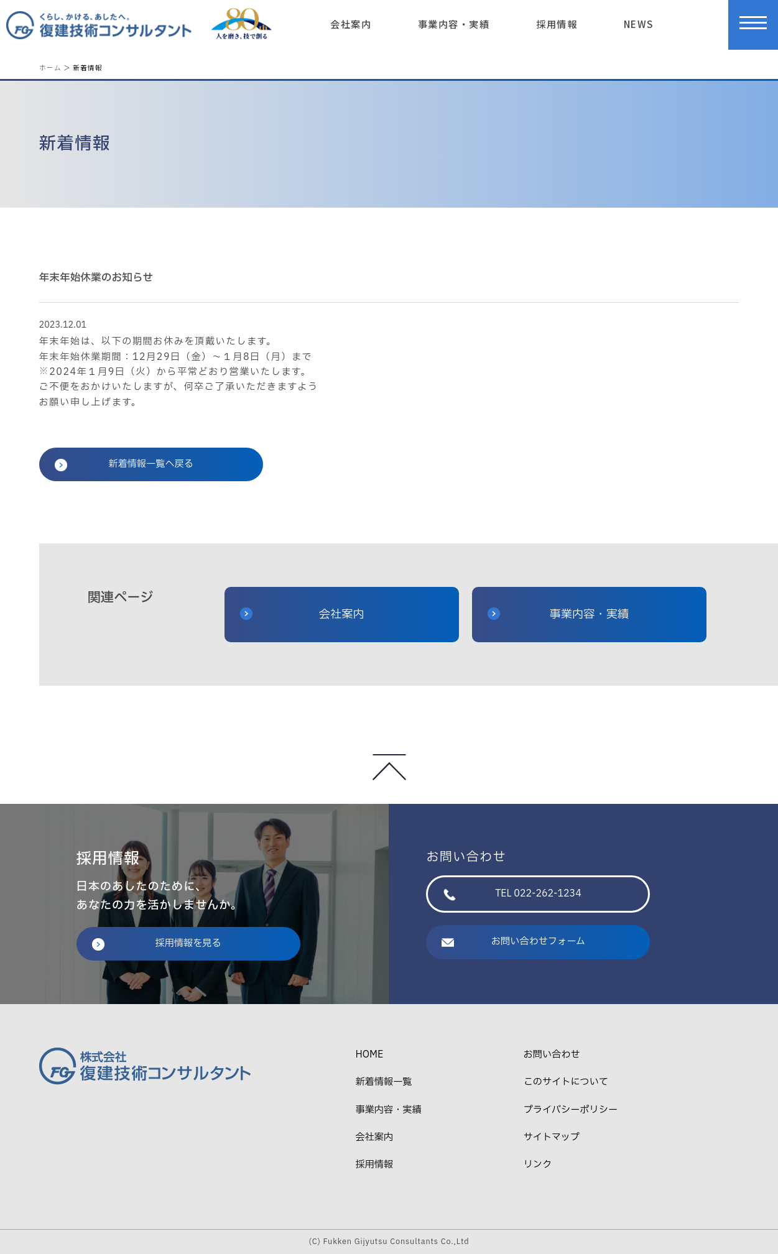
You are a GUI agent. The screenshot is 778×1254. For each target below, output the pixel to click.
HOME (369, 1055)
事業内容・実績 (454, 23)
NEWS (639, 23)
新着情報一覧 (383, 1082)
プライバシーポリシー (571, 1110)
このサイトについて (566, 1082)
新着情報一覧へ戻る (124, 464)
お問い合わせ (552, 1055)
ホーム (50, 67)
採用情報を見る (156, 943)
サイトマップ (552, 1137)
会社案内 (350, 23)
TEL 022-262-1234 (512, 894)
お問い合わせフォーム (513, 941)
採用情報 (556, 23)
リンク (538, 1165)
